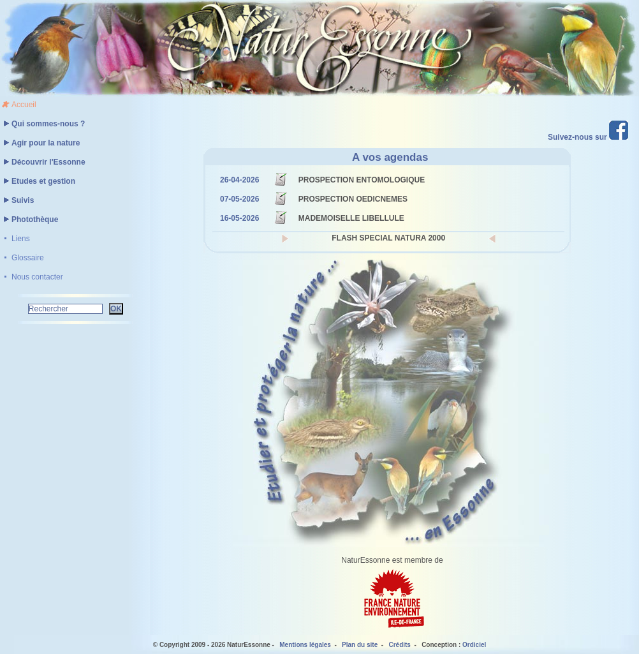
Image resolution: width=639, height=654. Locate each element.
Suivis (17, 200)
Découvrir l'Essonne (42, 162)
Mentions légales (305, 644)
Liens (20, 238)
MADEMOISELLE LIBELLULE (351, 218)
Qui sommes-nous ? (42, 123)
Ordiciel (474, 644)
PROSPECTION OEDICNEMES (353, 199)
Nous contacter (37, 276)
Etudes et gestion (37, 181)
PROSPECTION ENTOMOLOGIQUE (361, 179)
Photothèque (29, 219)
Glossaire (27, 257)
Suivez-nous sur (588, 137)
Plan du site (360, 644)
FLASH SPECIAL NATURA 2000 (388, 238)
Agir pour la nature (40, 142)
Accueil (23, 104)
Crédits (399, 644)
